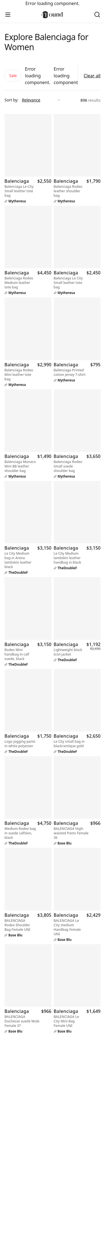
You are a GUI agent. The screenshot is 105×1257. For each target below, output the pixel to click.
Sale (13, 75)
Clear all (92, 76)
